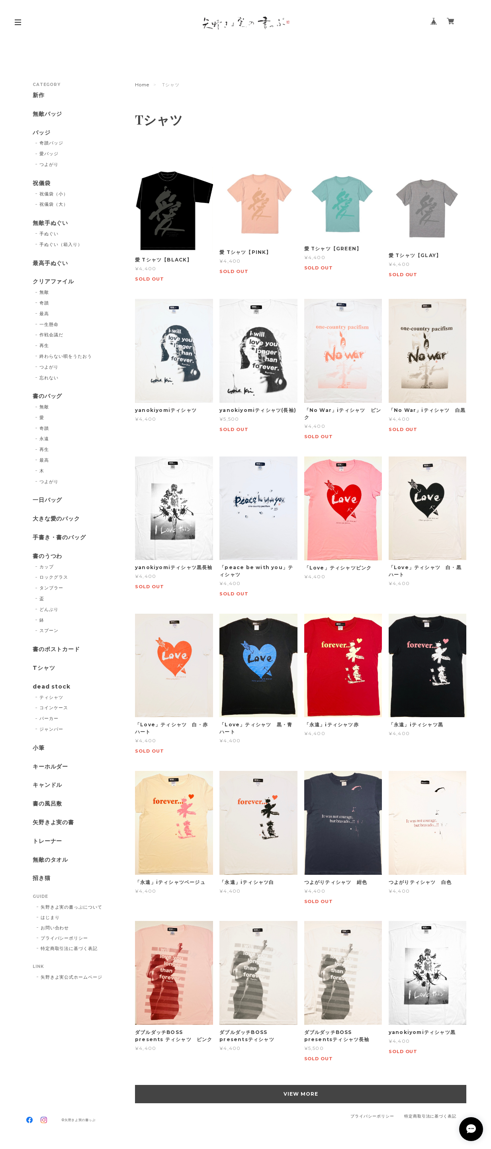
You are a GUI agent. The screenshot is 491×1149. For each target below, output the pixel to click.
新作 (39, 95)
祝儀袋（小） (53, 194)
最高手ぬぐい (50, 263)
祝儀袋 (42, 183)
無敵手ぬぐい (50, 223)
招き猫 (42, 878)
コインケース (53, 707)
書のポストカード (56, 649)
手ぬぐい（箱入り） (60, 244)
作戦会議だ (51, 334)
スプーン (49, 630)
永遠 (44, 438)
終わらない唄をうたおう (65, 356)
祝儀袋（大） (53, 204)
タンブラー (51, 588)
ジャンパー (51, 729)
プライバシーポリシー (64, 938)
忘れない (49, 377)
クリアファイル (53, 281)
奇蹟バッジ (51, 143)
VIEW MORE (301, 1094)
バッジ (42, 132)
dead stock (52, 686)
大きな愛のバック (56, 518)
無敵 (44, 292)
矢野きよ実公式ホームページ (71, 977)
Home (142, 85)
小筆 (39, 748)
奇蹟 (44, 303)
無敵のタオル (50, 859)
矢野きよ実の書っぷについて (71, 907)
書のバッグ (48, 396)
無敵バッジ (48, 114)
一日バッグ (48, 500)
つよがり (49, 164)
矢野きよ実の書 (53, 822)
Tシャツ (44, 668)
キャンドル (48, 785)
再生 (44, 345)
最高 (44, 313)
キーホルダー (50, 766)
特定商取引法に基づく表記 (69, 948)
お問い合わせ (55, 928)
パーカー (49, 718)
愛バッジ (49, 153)
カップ (46, 567)
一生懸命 (49, 324)
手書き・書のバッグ (59, 537)
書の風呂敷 (48, 803)
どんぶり (49, 609)
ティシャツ (51, 697)
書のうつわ (48, 556)
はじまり (50, 917)
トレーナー (48, 841)
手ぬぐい (49, 233)
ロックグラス (53, 577)
